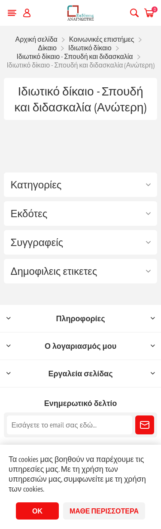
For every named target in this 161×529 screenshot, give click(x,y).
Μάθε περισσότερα (104, 511)
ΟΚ (37, 511)
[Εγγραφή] (69, 424)
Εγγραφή (144, 424)
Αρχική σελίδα (36, 39)
